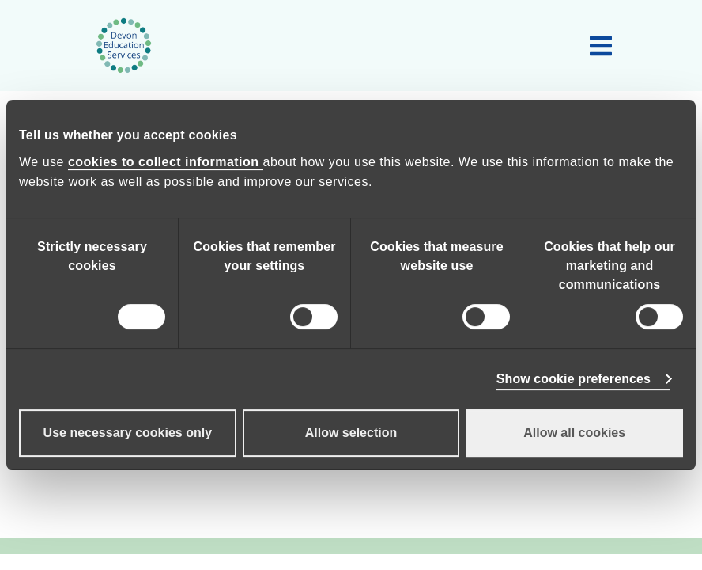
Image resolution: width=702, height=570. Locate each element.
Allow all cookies (574, 432)
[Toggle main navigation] (601, 45)
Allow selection (351, 432)
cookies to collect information (165, 162)
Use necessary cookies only (127, 432)
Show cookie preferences (573, 379)
